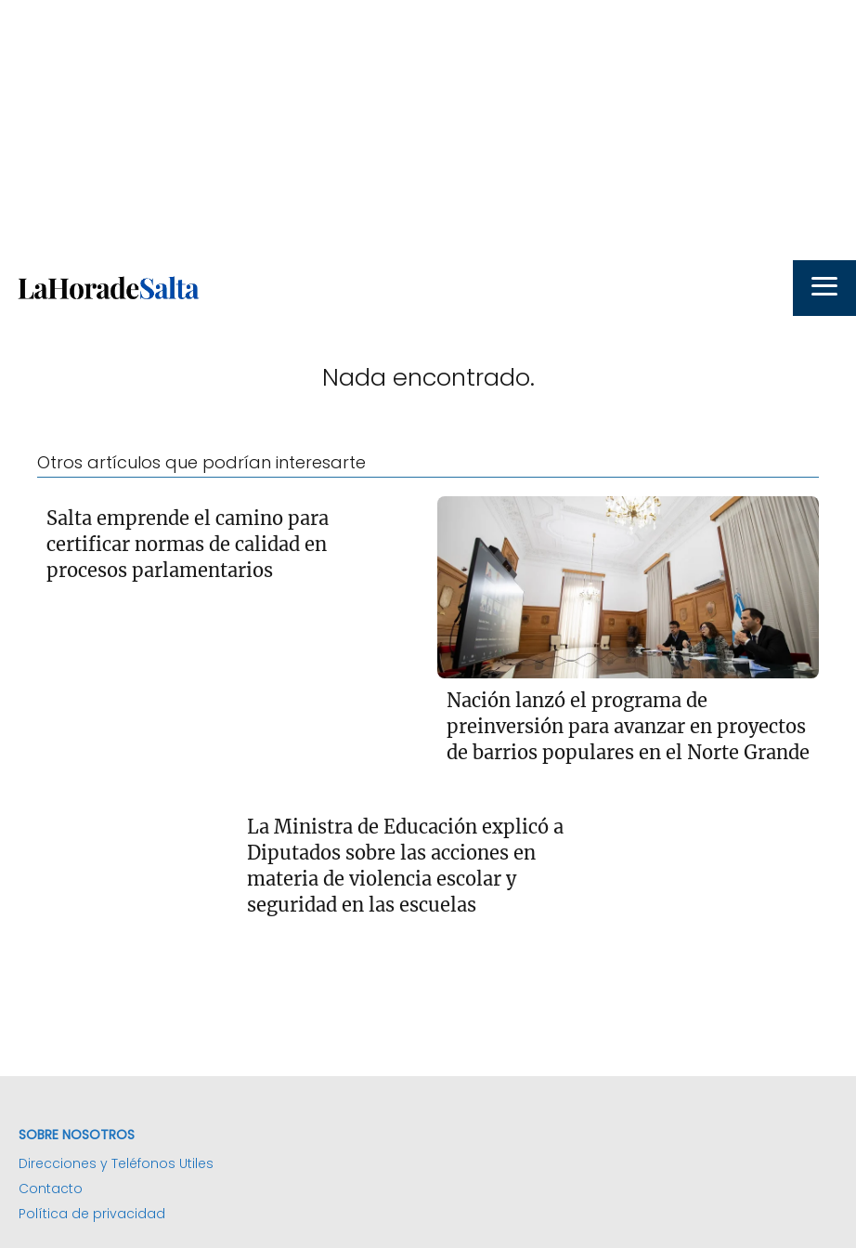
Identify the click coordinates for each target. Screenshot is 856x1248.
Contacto (51, 1188)
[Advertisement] (428, 130)
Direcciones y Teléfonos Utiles (116, 1163)
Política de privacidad (92, 1213)
